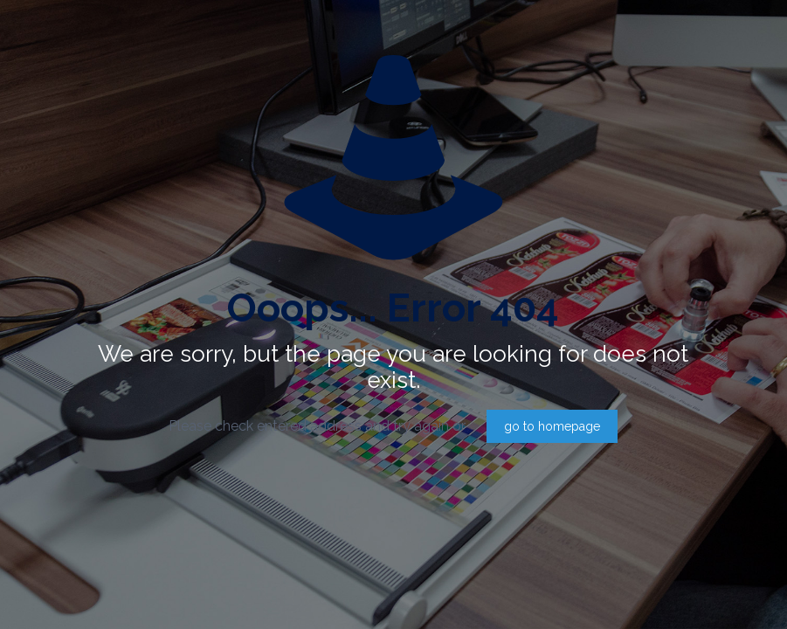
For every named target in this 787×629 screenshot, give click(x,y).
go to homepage (552, 426)
